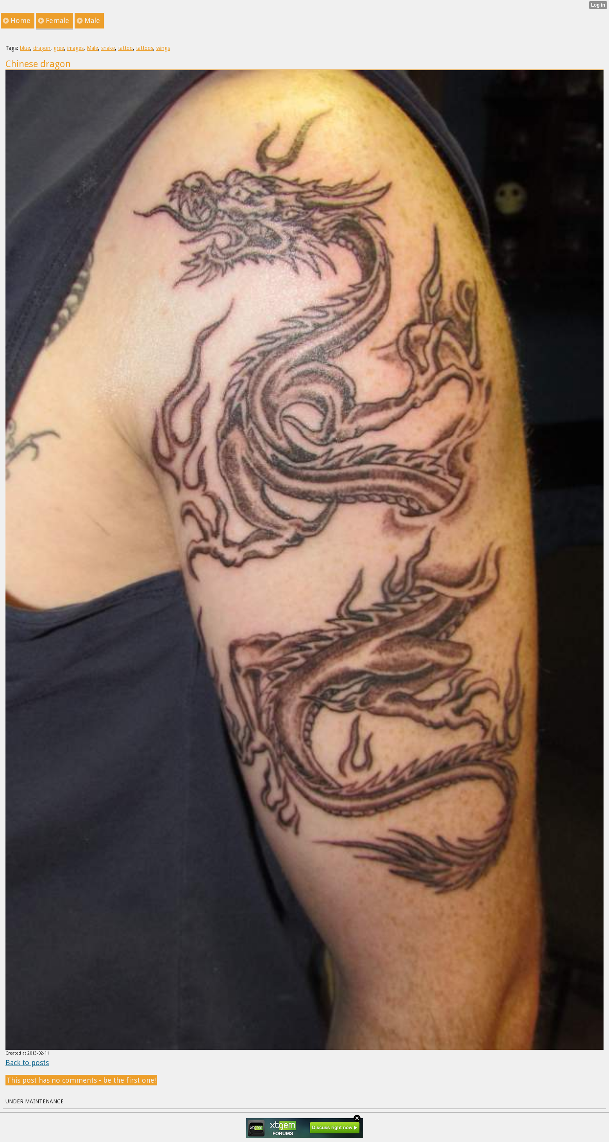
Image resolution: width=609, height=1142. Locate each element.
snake (108, 48)
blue (25, 48)
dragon (41, 48)
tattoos (144, 48)
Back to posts (27, 1062)
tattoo (125, 48)
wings (163, 48)
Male (92, 48)
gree (59, 48)
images (75, 48)
